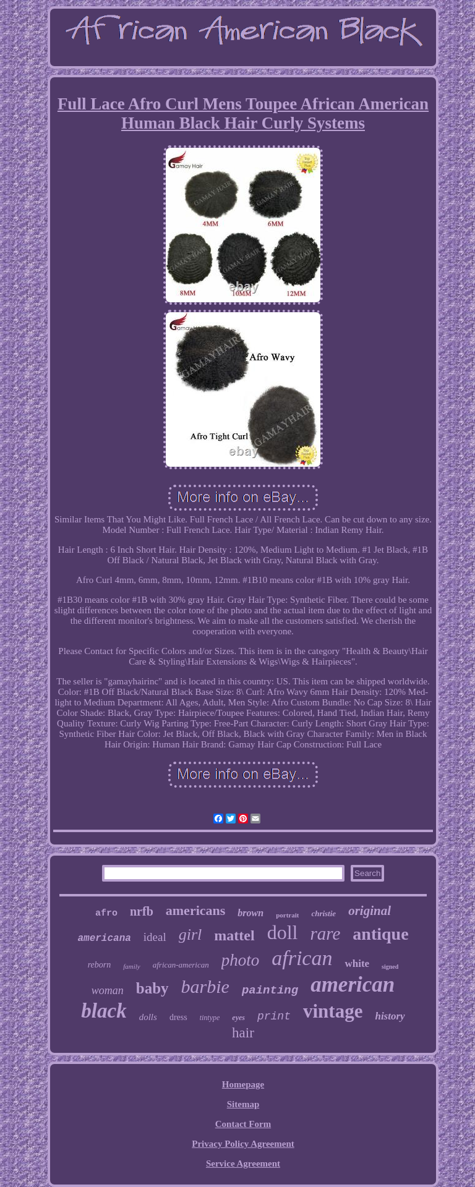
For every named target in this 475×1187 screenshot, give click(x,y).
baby (152, 988)
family (131, 966)
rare (325, 933)
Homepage (243, 1084)
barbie (205, 986)
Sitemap (243, 1104)
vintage (332, 1011)
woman (108, 990)
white (356, 963)
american (352, 984)
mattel (234, 935)
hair (243, 1032)
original (369, 910)
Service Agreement (243, 1163)
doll (282, 932)
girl (190, 934)
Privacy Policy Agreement (243, 1144)
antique (380, 933)
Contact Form (243, 1124)
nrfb (141, 911)
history (389, 1016)
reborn (99, 964)
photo (240, 960)
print (274, 1016)
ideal (154, 936)
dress (178, 1017)
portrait (287, 915)
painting (270, 990)
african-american (181, 964)
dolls (148, 1017)
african (302, 958)
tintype (210, 1017)
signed (390, 966)
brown (250, 913)
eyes (238, 1017)
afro (106, 913)
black (103, 1011)
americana (104, 938)
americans (196, 910)
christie (323, 913)
